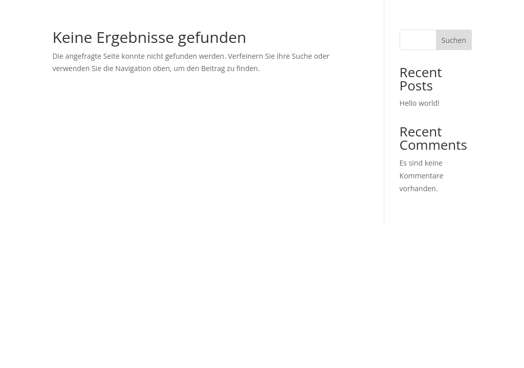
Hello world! (420, 103)
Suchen (454, 40)
